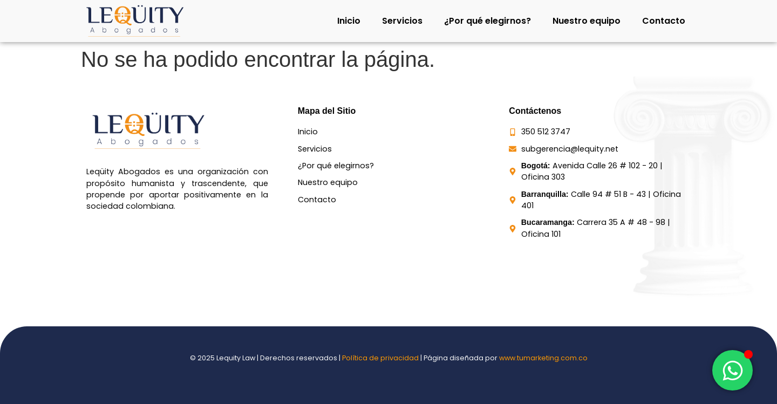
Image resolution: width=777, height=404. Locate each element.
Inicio (348, 21)
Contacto (663, 21)
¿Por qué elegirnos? (487, 21)
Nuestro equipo (587, 21)
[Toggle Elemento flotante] (732, 370)
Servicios (402, 21)
